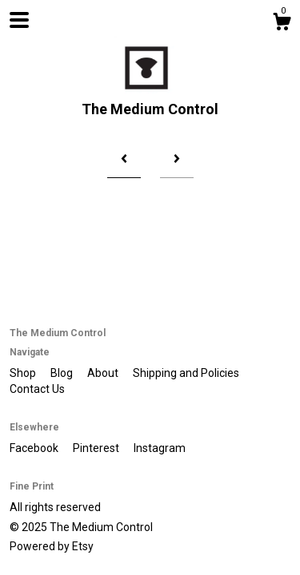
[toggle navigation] (19, 20)
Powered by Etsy (52, 546)
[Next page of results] (177, 160)
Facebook (35, 448)
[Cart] (281, 24)
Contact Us (37, 389)
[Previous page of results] (124, 160)
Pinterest (97, 448)
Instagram (160, 448)
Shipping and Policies (186, 373)
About (104, 373)
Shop (24, 373)
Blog (62, 373)
